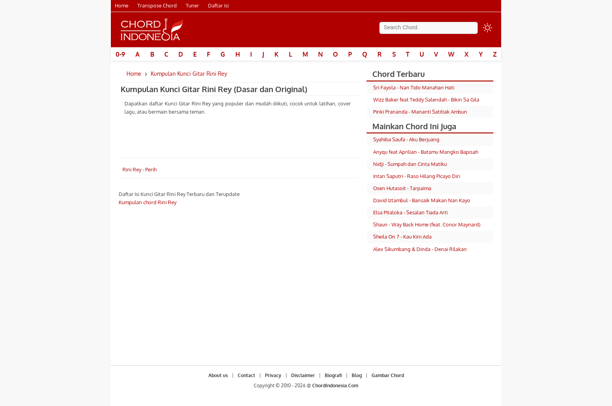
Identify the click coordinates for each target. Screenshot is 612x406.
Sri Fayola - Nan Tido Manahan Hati (413, 87)
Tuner (192, 5)
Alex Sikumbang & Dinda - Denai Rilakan (420, 249)
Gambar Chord (388, 375)
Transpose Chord (157, 5)
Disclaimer (303, 375)
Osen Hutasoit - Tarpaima (402, 188)
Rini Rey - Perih (140, 169)
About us (218, 375)
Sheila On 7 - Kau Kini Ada (402, 236)
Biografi (333, 375)
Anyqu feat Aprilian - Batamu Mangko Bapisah (425, 152)
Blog (357, 375)
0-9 (120, 54)
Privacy (273, 375)
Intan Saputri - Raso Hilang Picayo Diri (416, 176)
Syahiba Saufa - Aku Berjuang (406, 139)
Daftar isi (218, 5)
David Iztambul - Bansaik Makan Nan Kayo (421, 200)
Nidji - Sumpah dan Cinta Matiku (410, 164)
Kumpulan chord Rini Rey (147, 202)
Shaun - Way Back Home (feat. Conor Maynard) (426, 224)
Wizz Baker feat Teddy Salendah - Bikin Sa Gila (426, 99)
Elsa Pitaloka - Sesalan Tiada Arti (410, 212)
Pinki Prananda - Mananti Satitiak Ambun (420, 112)
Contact (246, 375)
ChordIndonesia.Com (335, 385)
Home (121, 5)
